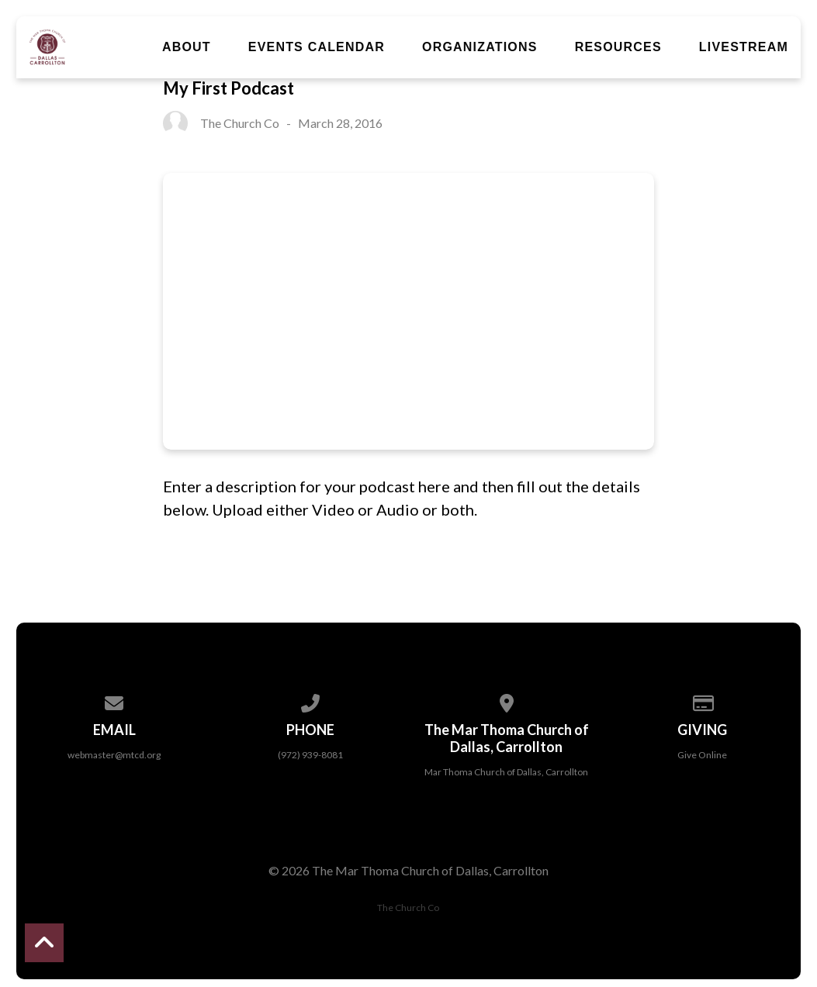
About (186, 47)
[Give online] (703, 700)
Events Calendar (316, 47)
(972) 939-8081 (310, 755)
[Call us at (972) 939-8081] (310, 700)
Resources (618, 47)
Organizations (480, 47)
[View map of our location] (506, 700)
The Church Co (408, 907)
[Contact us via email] (115, 700)
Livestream (743, 47)
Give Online (702, 755)
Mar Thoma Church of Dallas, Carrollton (506, 772)
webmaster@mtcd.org (114, 755)
